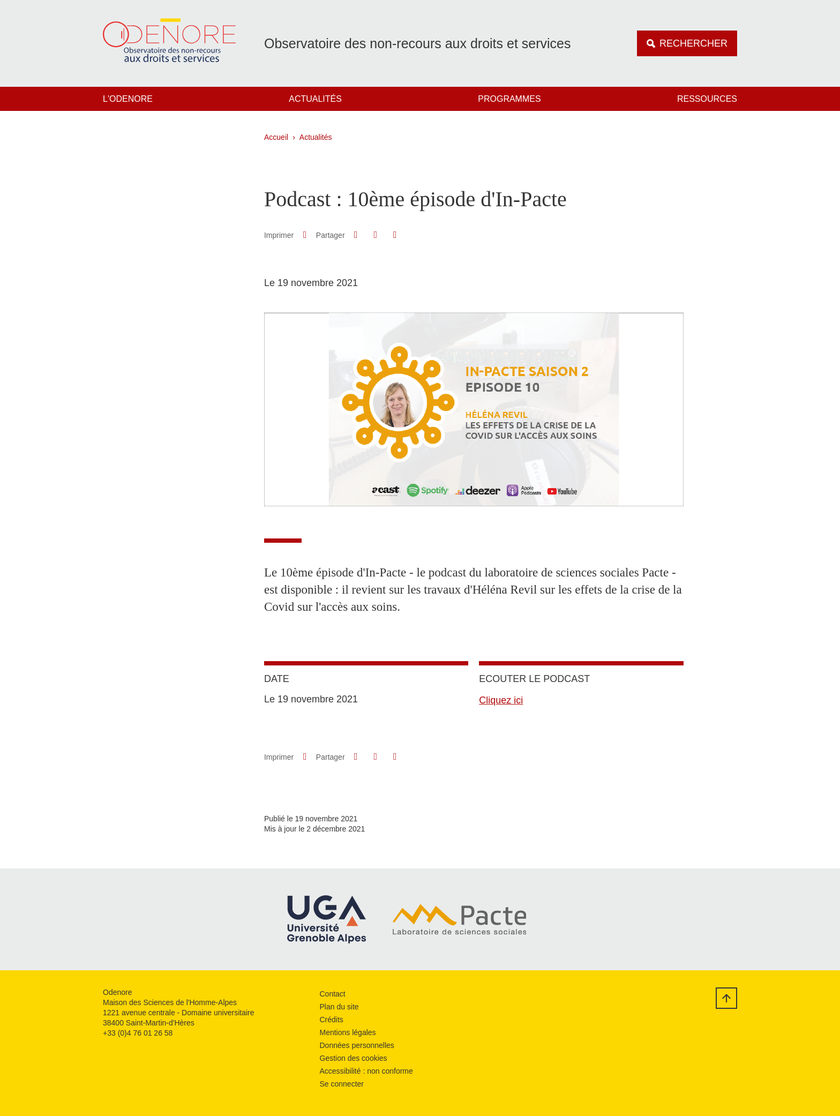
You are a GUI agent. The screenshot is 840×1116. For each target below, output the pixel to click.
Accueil (276, 137)
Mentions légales (348, 1032)
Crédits (331, 1019)
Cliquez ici (501, 700)
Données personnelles (357, 1045)
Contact (333, 994)
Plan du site (339, 1006)
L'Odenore (128, 98)
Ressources (707, 98)
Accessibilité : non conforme (366, 1071)
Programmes (509, 98)
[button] (355, 234)
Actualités (315, 98)
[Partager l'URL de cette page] (394, 235)
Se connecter (342, 1084)
